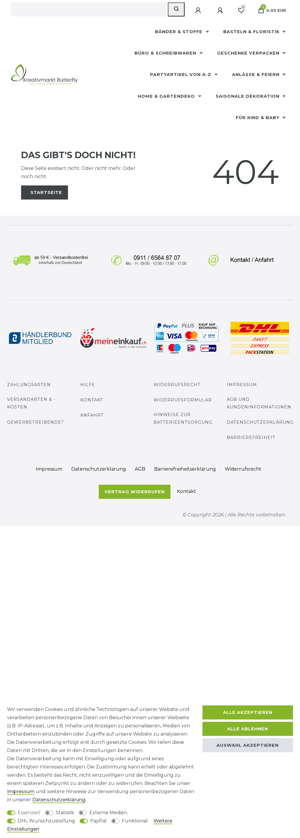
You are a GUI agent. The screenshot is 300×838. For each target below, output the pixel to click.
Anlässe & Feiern (256, 74)
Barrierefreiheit (251, 437)
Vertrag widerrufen (135, 491)
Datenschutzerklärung (260, 422)
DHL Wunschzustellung (46, 821)
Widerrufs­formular (183, 400)
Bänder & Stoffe (179, 31)
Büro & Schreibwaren (166, 53)
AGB (140, 469)
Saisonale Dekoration (248, 96)
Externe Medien (108, 812)
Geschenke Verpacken (249, 53)
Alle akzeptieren (247, 712)
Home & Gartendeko (167, 96)
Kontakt (91, 400)
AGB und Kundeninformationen (259, 403)
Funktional (135, 821)
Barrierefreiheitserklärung (185, 469)
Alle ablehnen (247, 728)
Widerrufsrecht (177, 384)
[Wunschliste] (241, 10)
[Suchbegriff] (89, 9)
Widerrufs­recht (243, 469)
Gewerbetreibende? (35, 422)
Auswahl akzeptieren (248, 745)
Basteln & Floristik (252, 31)
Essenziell (29, 812)
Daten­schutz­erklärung (98, 469)
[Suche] (176, 9)
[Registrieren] (220, 10)
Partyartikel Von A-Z (181, 74)
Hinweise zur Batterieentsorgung (183, 418)
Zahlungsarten (29, 384)
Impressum (242, 384)
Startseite (46, 192)
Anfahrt (92, 415)
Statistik (65, 812)
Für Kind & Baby (258, 117)
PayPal (98, 821)
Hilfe (87, 384)
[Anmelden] (198, 10)
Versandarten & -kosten (31, 403)
